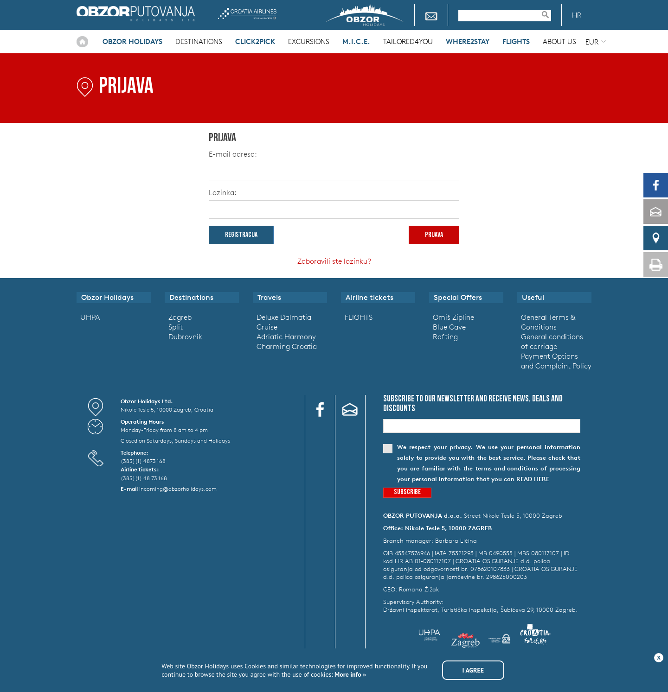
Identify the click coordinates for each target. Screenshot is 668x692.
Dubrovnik (185, 336)
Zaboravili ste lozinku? (334, 261)
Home (82, 42)
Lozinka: (223, 192)
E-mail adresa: (233, 154)
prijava (434, 235)
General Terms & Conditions (548, 321)
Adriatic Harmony (286, 336)
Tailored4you (408, 41)
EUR (591, 42)
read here (532, 479)
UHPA (90, 317)
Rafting (445, 336)
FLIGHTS (359, 317)
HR (576, 15)
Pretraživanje (549, 14)
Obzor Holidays (136, 13)
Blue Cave (449, 326)
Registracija (241, 235)
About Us (559, 41)
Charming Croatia (287, 346)
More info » (349, 674)
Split (175, 326)
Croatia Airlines (247, 13)
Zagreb (180, 317)
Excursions (308, 41)
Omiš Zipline (453, 317)
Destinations (198, 41)
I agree (473, 670)
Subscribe (407, 492)
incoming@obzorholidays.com (178, 488)
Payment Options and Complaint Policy (556, 360)
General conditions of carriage (552, 341)
